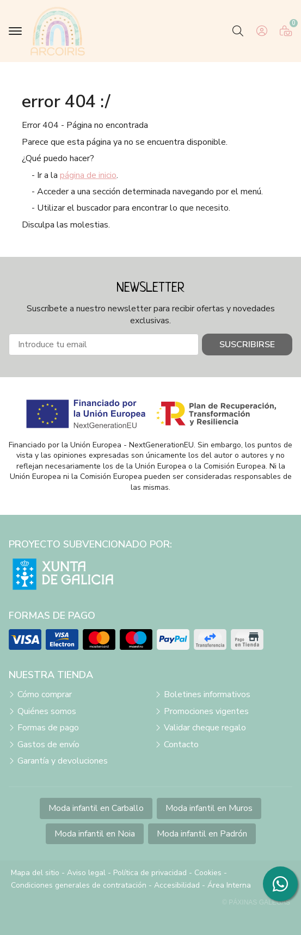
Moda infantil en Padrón (202, 834)
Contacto (181, 745)
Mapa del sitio (35, 873)
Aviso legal (86, 873)
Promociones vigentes (206, 711)
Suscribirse (247, 344)
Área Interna (229, 885)
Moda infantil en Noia (94, 834)
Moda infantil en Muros (209, 808)
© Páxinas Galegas (256, 902)
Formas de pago (48, 728)
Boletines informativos (207, 694)
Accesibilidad (177, 885)
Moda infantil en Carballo (96, 808)
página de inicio (88, 175)
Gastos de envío (48, 745)
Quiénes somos (46, 711)
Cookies (208, 873)
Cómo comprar (44, 694)
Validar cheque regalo (205, 728)
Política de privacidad (150, 873)
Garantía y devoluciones (62, 761)
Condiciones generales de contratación (78, 885)
